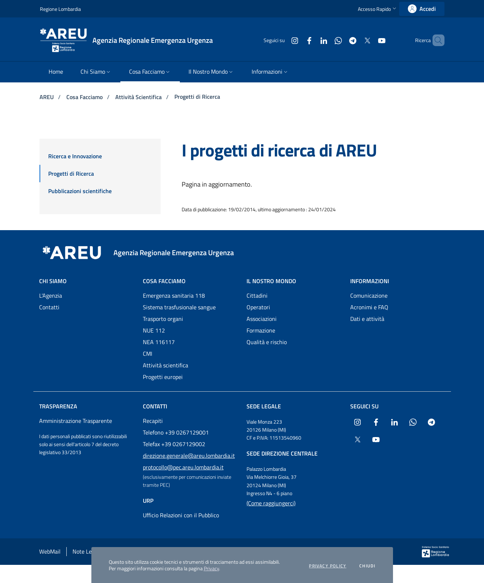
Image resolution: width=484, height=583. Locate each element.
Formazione (261, 330)
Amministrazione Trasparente (75, 420)
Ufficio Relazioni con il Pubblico (181, 515)
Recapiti (153, 420)
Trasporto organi (163, 318)
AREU (47, 97)
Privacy (211, 568)
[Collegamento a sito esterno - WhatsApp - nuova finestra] (326, 40)
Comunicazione (369, 295)
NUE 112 (154, 330)
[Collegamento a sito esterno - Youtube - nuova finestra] (369, 40)
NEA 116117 (159, 342)
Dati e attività (367, 318)
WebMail (50, 551)
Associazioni (262, 318)
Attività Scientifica (139, 97)
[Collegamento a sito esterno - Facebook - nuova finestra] (297, 40)
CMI (147, 353)
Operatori (258, 307)
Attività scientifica (165, 365)
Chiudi (367, 566)
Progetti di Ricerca (197, 96)
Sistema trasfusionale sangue (179, 307)
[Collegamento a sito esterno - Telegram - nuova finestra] (340, 40)
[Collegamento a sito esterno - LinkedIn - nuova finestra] (311, 40)
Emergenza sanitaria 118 (174, 295)
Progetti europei (163, 376)
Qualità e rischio (267, 342)
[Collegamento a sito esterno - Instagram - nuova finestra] (282, 40)
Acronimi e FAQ (369, 307)
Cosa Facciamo (85, 97)
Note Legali (86, 551)
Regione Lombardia (60, 9)
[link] (421, 9)
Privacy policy (327, 566)
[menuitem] (56, 72)
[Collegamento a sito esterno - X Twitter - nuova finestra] (355, 40)
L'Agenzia (50, 295)
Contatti (49, 307)
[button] (377, 9)
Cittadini (257, 295)
